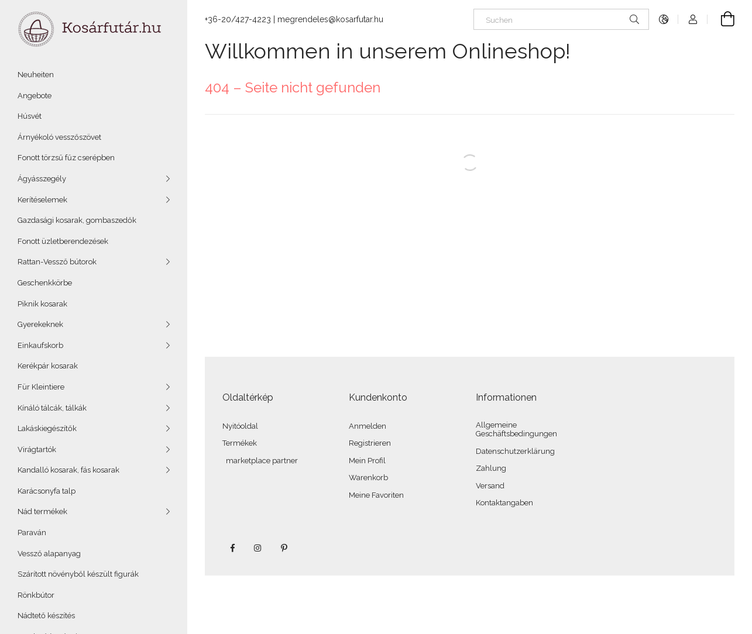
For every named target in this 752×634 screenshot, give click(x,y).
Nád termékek (42, 511)
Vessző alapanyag (49, 553)
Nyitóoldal (240, 426)
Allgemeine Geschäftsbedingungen (516, 430)
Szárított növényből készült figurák (78, 574)
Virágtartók (37, 449)
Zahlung (491, 468)
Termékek (239, 443)
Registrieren (370, 443)
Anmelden (367, 426)
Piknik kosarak (42, 303)
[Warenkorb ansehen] (721, 19)
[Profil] (693, 19)
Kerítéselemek (42, 199)
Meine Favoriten (376, 495)
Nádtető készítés (46, 615)
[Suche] (634, 19)
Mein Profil (367, 460)
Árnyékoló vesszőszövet (59, 137)
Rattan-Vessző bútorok (57, 261)
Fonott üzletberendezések (63, 241)
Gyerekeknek (40, 324)
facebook (232, 548)
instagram (258, 548)
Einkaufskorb (40, 345)
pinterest (284, 548)
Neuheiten (36, 74)
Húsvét (30, 116)
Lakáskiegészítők (47, 428)
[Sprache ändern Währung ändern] (663, 19)
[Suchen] (561, 19)
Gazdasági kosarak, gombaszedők (77, 220)
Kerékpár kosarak (48, 365)
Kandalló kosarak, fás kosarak (68, 470)
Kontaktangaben (504, 502)
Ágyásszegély (42, 178)
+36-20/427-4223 (238, 19)
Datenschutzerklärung (515, 451)
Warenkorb (368, 477)
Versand (490, 485)
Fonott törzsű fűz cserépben (66, 157)
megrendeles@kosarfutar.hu (330, 19)
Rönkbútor (36, 595)
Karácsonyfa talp (46, 491)
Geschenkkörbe (45, 282)
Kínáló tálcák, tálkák (52, 408)
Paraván (32, 532)
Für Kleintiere (41, 387)
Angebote (34, 95)
